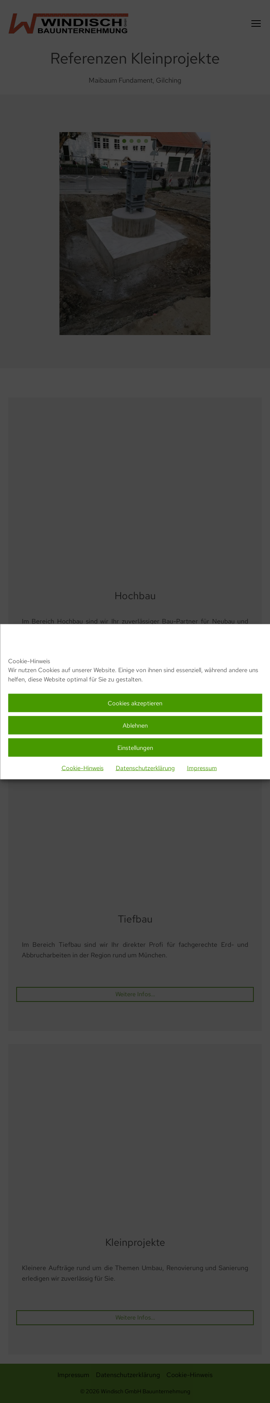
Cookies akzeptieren (135, 703)
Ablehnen (135, 725)
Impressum (202, 768)
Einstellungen (135, 747)
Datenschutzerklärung (145, 768)
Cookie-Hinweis (83, 768)
